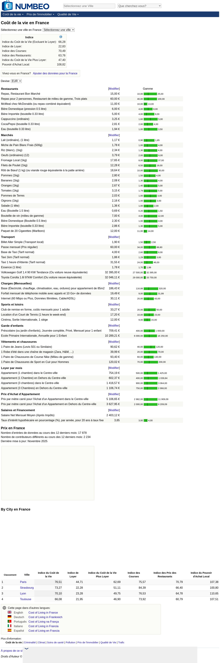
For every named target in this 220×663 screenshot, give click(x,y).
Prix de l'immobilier (39, 14)
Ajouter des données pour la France (55, 73)
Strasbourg (27, 587)
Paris (23, 581)
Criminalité (30, 642)
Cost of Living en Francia (43, 630)
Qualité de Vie (66, 14)
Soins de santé (55, 642)
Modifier (114, 88)
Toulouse (25, 599)
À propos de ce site (13, 650)
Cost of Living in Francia (43, 626)
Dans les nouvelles (43, 650)
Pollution (70, 642)
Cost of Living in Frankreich (45, 617)
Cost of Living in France (43, 612)
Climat (41, 642)
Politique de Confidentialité (157, 656)
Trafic (121, 642)
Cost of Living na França (43, 621)
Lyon (23, 593)
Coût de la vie (12, 14)
